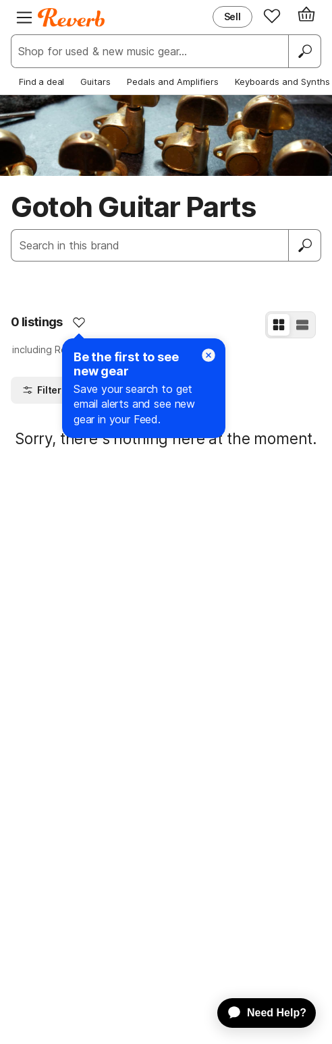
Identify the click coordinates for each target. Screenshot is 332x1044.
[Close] (208, 355)
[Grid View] (278, 325)
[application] (260, 1013)
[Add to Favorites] (79, 322)
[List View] (302, 325)
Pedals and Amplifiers (173, 81)
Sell (232, 16)
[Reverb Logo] (71, 17)
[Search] (304, 51)
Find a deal (41, 81)
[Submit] (305, 245)
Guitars (95, 81)
